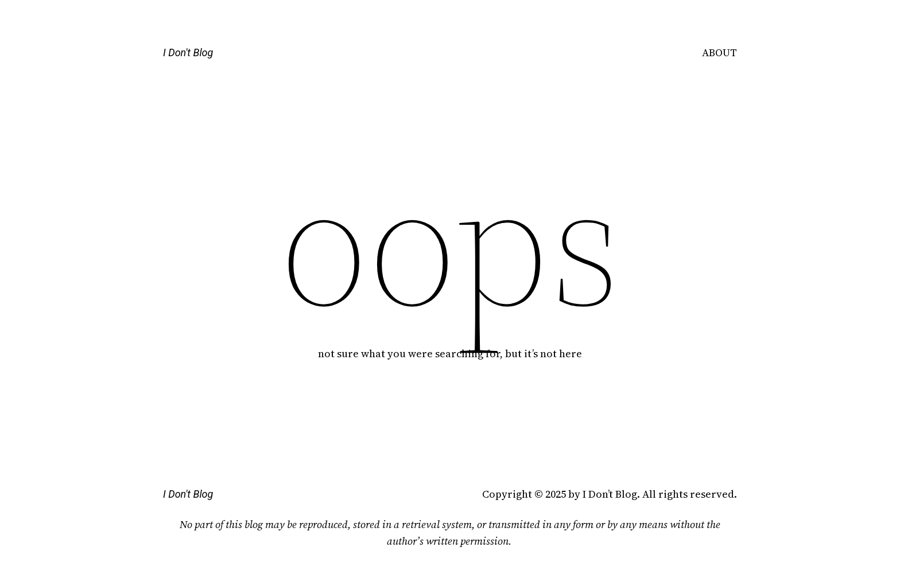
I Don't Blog (188, 52)
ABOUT (719, 52)
